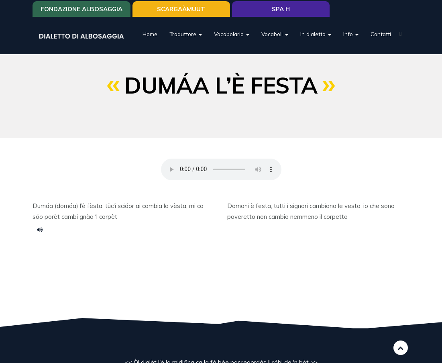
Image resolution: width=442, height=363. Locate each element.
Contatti (381, 34)
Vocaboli (274, 34)
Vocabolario (231, 34)
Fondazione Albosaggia (81, 9)
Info (350, 34)
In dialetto (315, 34)
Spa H (281, 9)
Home (150, 34)
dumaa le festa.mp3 (43, 229)
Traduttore (185, 34)
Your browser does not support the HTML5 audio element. (221, 169)
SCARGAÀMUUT (181, 9)
